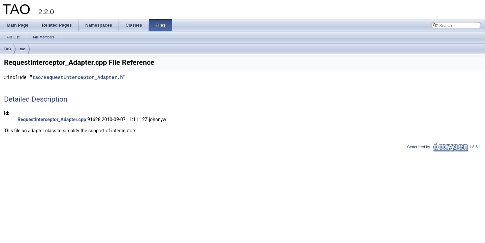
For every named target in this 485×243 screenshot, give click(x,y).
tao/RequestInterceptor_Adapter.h (77, 78)
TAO (7, 49)
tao (22, 49)
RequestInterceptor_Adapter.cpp (52, 119)
